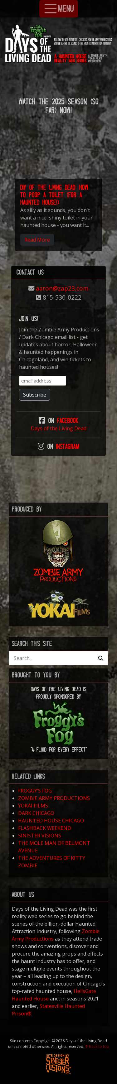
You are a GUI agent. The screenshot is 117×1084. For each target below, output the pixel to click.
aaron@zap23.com (62, 288)
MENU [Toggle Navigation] (58, 8)
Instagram (67, 446)
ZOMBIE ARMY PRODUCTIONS (54, 798)
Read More (37, 239)
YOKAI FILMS (33, 805)
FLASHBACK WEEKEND (44, 828)
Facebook (67, 421)
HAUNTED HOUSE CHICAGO (51, 820)
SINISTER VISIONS (39, 835)
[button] (100, 658)
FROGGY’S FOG (35, 790)
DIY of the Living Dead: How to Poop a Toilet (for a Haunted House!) (54, 195)
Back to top (97, 1046)
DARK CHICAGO (36, 813)
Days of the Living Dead (58, 428)
